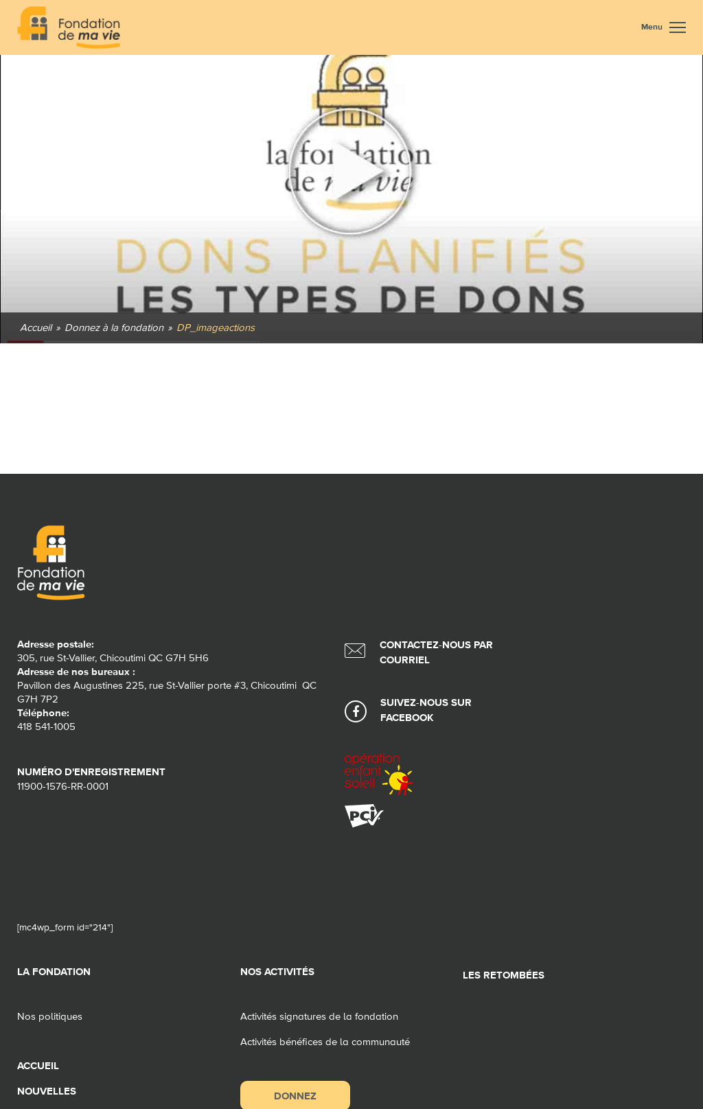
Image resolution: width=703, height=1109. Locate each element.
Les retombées (503, 975)
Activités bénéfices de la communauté (325, 1042)
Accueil (38, 1066)
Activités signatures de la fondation (319, 1016)
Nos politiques (49, 1016)
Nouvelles (46, 1091)
